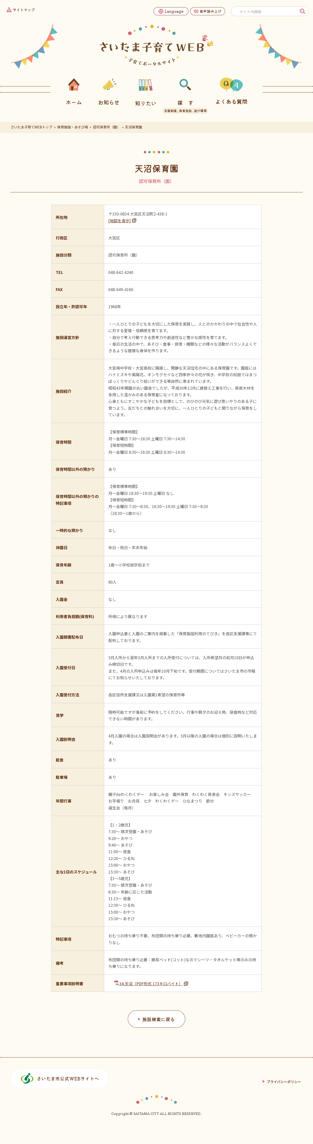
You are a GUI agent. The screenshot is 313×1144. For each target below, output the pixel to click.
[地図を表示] (119, 221)
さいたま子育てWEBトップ (31, 127)
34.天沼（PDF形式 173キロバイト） (148, 983)
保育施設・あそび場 (72, 127)
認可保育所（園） (106, 127)
